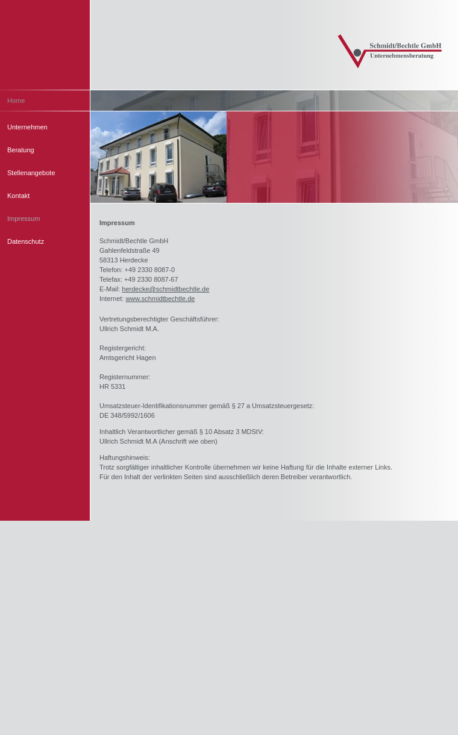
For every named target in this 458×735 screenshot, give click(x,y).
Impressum (23, 218)
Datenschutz (25, 241)
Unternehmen (27, 127)
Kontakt (18, 195)
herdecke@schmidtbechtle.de (165, 289)
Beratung (20, 150)
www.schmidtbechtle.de (160, 298)
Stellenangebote (31, 172)
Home (16, 100)
